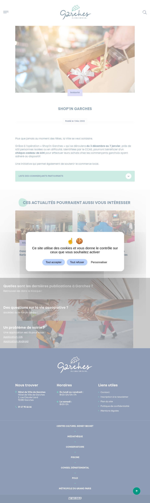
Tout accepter (54, 262)
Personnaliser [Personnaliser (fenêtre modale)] (99, 262)
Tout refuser (77, 262)
